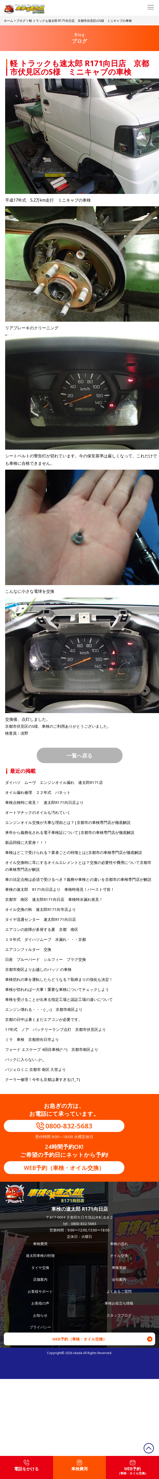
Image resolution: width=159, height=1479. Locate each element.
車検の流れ (119, 1243)
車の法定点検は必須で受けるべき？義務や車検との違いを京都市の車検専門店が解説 (78, 879)
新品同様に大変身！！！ (26, 842)
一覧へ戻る (79, 755)
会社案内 (119, 1279)
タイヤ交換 (40, 1267)
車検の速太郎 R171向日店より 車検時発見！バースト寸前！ (59, 889)
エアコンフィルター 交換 (28, 949)
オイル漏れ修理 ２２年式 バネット (38, 792)
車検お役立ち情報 (119, 1303)
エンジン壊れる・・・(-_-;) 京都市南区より (44, 1009)
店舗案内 (40, 1279)
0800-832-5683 (68, 1125)
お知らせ (40, 1315)
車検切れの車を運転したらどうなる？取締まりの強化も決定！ (59, 979)
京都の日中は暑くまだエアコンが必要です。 (43, 1019)
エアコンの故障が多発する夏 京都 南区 (41, 929)
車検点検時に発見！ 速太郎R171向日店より (44, 802)
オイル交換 (119, 1255)
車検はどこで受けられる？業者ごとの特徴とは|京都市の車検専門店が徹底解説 (73, 852)
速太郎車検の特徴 (40, 1255)
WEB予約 (132, 1467)
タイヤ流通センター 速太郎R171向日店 (40, 919)
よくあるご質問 (119, 1291)
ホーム (8, 20)
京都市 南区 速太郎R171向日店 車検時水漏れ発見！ (54, 899)
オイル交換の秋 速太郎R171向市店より (40, 909)
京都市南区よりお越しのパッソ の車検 (40, 969)
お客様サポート (40, 1291)
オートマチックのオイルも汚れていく (38, 812)
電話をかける (26, 1466)
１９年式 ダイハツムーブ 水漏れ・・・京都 (45, 939)
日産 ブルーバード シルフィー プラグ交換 (45, 959)
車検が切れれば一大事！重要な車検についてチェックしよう (57, 989)
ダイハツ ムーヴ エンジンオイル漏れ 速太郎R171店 (54, 782)
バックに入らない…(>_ (24, 1059)
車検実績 (119, 1267)
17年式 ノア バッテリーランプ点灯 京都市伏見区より (55, 1029)
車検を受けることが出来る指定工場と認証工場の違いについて (59, 999)
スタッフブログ (119, 1315)
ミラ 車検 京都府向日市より (32, 1039)
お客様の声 (40, 1303)
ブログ (21, 20)
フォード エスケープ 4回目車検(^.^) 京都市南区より (51, 1049)
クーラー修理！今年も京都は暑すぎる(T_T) (42, 1079)
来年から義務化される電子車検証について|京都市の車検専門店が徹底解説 (69, 832)
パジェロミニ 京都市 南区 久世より (35, 1069)
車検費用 (40, 1243)
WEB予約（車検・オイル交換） (64, 1167)
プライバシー (40, 1327)
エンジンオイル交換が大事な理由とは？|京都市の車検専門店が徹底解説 (68, 822)
